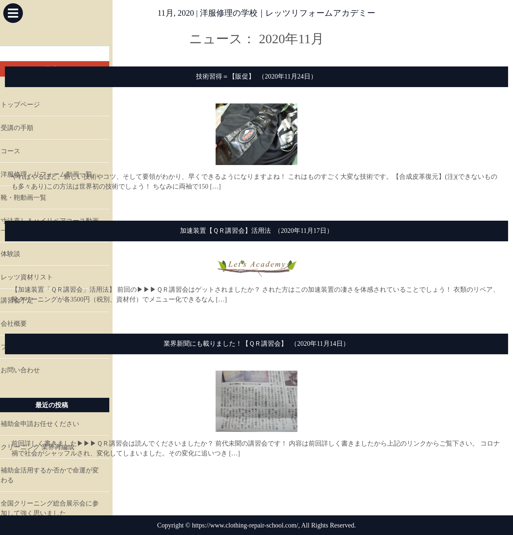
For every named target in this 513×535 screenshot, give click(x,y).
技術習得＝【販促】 (225, 76)
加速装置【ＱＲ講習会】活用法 (225, 230)
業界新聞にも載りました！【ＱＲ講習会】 (225, 343)
